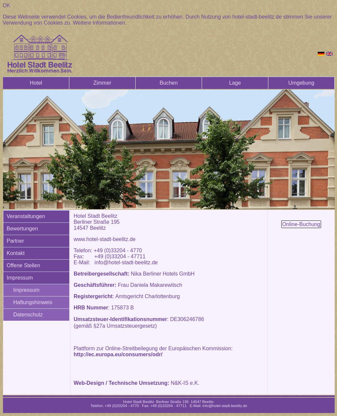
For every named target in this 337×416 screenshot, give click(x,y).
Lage (235, 83)
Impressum (20, 278)
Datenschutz (28, 314)
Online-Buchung (301, 224)
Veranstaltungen (26, 216)
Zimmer (102, 83)
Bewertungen (22, 228)
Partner (15, 241)
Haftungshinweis (32, 302)
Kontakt (16, 253)
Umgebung (301, 83)
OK (6, 5)
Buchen (168, 83)
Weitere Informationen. (100, 23)
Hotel (36, 83)
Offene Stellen (23, 265)
